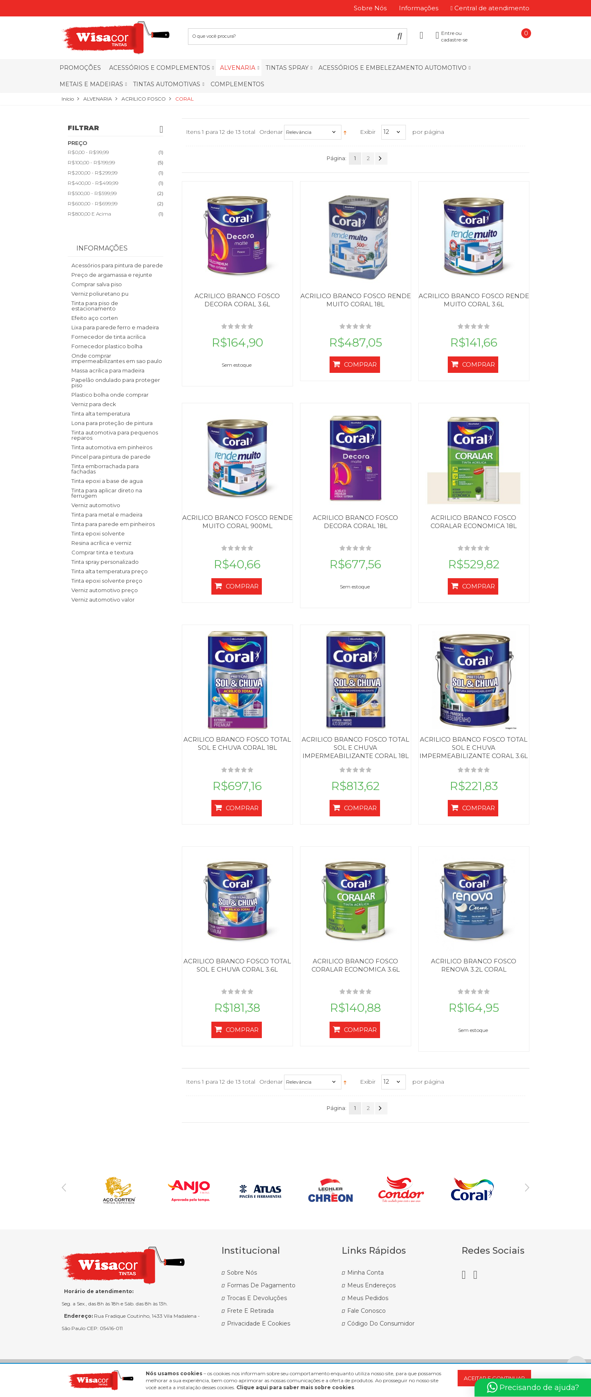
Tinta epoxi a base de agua (107, 481)
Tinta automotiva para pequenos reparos (114, 435)
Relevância (299, 132)
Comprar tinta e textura (102, 552)
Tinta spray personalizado (105, 561)
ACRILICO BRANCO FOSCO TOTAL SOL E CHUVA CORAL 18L (237, 743)
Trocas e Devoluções (257, 1298)
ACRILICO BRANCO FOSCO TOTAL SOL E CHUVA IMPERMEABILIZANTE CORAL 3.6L (473, 747)
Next (527, 1187)
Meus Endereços (371, 1285)
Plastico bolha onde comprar (110, 394)
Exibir (368, 132)
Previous (64, 1187)
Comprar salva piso (96, 284)
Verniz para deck (93, 404)
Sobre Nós (242, 1272)
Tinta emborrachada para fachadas (105, 469)
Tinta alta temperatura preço (109, 571)
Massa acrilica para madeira (107, 370)
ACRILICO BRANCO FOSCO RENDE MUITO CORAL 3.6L (474, 300)
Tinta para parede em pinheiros (113, 524)
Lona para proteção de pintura (112, 423)
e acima (89, 214)
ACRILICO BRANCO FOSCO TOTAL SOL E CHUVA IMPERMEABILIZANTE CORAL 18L (355, 747)
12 (386, 132)
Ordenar (271, 132)
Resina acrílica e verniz (101, 543)
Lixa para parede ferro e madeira (115, 327)
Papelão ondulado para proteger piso (115, 382)
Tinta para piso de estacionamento (94, 306)
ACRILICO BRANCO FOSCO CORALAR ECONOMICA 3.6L (356, 965)
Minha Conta (365, 1272)
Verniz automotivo (95, 505)
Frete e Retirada (250, 1310)
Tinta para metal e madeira (106, 514)
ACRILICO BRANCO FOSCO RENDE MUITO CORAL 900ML (237, 522)
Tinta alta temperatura (100, 413)
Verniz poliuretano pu (99, 293)
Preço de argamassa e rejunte (111, 274)
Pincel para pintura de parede (111, 456)
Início (68, 99)
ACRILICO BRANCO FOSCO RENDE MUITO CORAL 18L (355, 300)
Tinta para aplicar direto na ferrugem (106, 493)
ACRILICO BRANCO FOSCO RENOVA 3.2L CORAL (473, 965)
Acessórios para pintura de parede (117, 265)
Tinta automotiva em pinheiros (111, 447)
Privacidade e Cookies (258, 1323)
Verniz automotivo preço (104, 590)
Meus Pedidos (367, 1298)
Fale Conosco (366, 1310)
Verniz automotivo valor (103, 599)
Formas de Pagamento (261, 1285)
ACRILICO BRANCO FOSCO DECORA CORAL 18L (355, 522)
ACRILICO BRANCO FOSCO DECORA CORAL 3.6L (237, 300)
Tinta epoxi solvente (98, 533)
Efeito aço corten (94, 318)
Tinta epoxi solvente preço (106, 580)
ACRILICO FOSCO (143, 99)
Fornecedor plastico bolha (106, 346)
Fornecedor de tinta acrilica (108, 336)
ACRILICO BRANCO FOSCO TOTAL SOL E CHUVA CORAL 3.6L (237, 965)
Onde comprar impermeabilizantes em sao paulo (116, 358)
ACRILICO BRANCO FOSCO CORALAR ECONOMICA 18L (474, 522)
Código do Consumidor (381, 1323)
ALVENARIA (97, 99)
